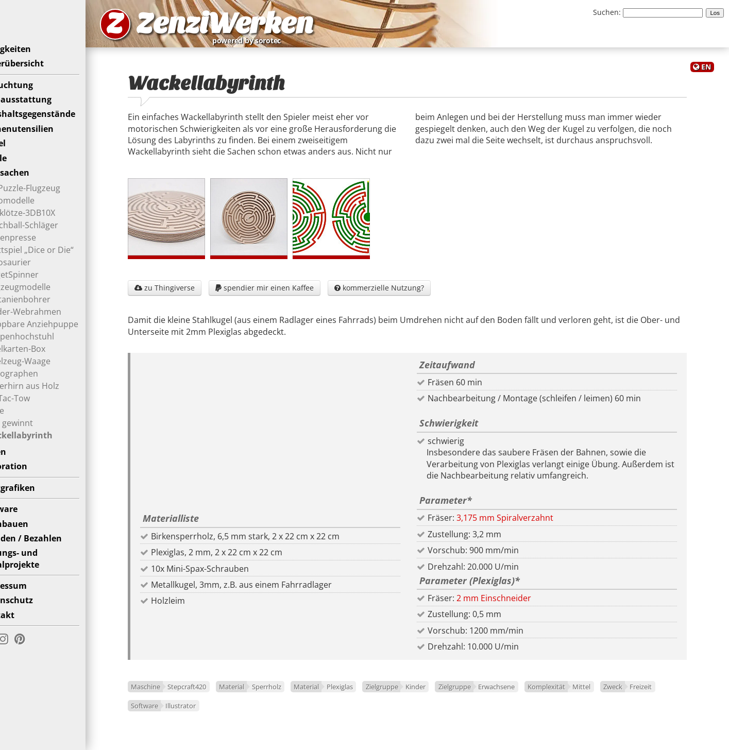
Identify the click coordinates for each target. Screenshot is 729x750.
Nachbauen (32, 538)
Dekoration (31, 481)
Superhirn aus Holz (49, 400)
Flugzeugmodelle (45, 302)
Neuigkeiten (33, 64)
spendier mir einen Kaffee (294, 295)
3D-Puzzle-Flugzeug (50, 203)
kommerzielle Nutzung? (409, 295)
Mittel (612, 695)
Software (26, 524)
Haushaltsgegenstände (55, 129)
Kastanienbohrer (45, 314)
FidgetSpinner (39, 289)
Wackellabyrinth (46, 450)
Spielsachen (32, 187)
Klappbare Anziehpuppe (59, 339)
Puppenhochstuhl (47, 351)
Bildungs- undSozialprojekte (37, 573)
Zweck (170, 713)
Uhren (21, 466)
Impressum (31, 600)
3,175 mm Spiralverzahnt (519, 526)
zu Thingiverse (194, 295)
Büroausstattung (43, 114)
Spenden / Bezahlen (49, 553)
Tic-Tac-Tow (35, 413)
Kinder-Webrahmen (50, 326)
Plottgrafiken (35, 502)
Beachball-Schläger (49, 240)
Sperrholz (296, 695)
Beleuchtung (34, 100)
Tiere (22, 425)
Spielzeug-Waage (45, 376)
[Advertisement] (292, 443)
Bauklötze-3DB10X (47, 227)
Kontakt (25, 630)
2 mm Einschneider (508, 605)
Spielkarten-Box (42, 363)
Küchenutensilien (44, 143)
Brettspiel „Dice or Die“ (56, 264)
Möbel (20, 158)
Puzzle (21, 173)
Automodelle (37, 215)
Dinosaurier (35, 277)
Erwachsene (526, 695)
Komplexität (576, 695)
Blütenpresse (38, 252)
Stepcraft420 (217, 695)
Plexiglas (370, 695)
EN (706, 76)
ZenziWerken (276, 27)
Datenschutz (34, 615)
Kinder (445, 695)
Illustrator (272, 713)
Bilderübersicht (40, 78)
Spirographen (39, 388)
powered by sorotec (317, 45)
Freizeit (199, 713)
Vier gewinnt (36, 438)
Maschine (175, 695)
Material (262, 695)
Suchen (606, 12)
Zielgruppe (412, 695)
